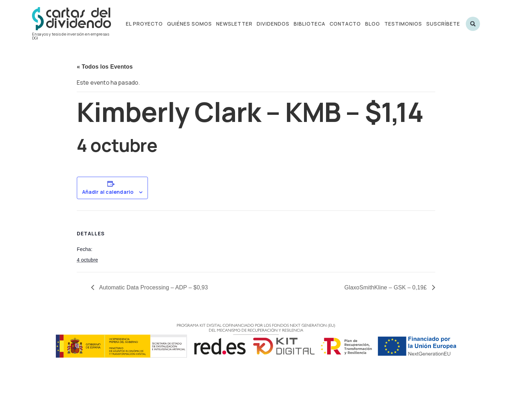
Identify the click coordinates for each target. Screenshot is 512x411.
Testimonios (403, 23)
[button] (473, 24)
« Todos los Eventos (105, 67)
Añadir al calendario (107, 192)
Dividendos (273, 23)
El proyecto (144, 23)
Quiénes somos (189, 23)
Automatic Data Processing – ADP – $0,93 (153, 287)
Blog (372, 23)
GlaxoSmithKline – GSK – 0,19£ (386, 287)
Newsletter (234, 23)
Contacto (345, 23)
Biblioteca (309, 23)
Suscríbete (443, 23)
